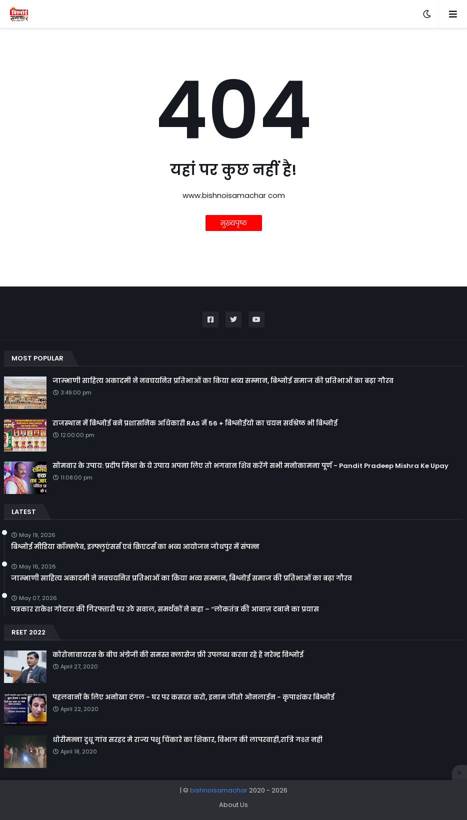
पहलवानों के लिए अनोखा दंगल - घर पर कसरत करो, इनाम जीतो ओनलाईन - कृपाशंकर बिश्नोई (193, 697)
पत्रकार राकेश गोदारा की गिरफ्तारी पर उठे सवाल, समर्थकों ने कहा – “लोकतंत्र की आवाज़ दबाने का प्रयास (165, 609)
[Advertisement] (233, 800)
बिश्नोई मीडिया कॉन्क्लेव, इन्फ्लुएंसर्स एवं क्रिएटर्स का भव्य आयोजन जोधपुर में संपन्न (135, 547)
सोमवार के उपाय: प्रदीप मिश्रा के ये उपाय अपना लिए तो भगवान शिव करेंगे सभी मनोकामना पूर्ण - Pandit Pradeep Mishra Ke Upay (250, 466)
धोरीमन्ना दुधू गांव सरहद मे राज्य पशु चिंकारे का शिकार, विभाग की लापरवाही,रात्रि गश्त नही (187, 740)
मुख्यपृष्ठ (233, 223)
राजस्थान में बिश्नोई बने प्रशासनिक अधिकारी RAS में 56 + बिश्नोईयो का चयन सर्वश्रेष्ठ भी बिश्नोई (195, 423)
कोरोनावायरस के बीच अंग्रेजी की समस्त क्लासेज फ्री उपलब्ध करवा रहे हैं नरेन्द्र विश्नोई (178, 655)
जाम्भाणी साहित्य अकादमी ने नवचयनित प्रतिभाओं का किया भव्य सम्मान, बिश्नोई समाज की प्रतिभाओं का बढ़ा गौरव (223, 381)
